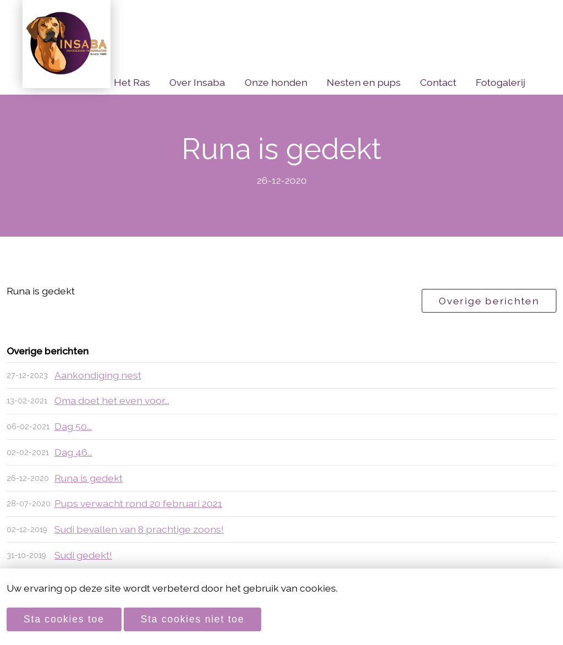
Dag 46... (73, 452)
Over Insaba (197, 82)
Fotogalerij (500, 82)
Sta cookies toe (64, 619)
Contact (438, 82)
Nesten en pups (364, 82)
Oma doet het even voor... (111, 400)
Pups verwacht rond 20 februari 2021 (138, 503)
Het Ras (132, 82)
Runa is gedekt (88, 478)
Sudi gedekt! (83, 555)
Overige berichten (489, 301)
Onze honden (276, 82)
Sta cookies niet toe (193, 619)
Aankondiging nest (97, 375)
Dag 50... (73, 426)
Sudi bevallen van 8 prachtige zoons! (139, 529)
